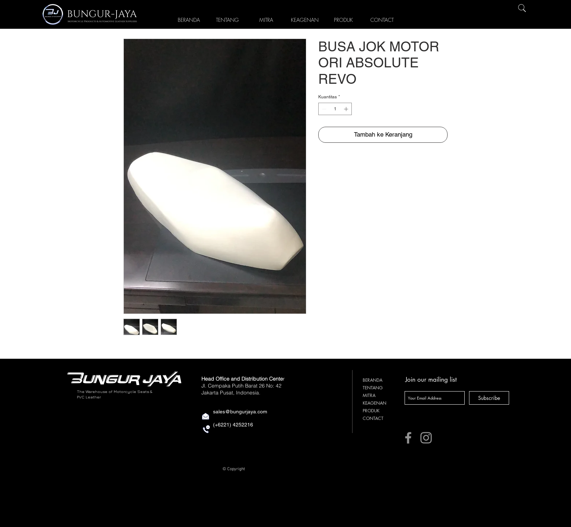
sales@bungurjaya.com (240, 411)
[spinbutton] (335, 109)
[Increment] (347, 109)
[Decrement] (323, 109)
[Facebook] (408, 437)
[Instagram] (426, 437)
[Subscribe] (489, 398)
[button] (343, 18)
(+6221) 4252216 (233, 425)
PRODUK (371, 411)
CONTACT (373, 418)
